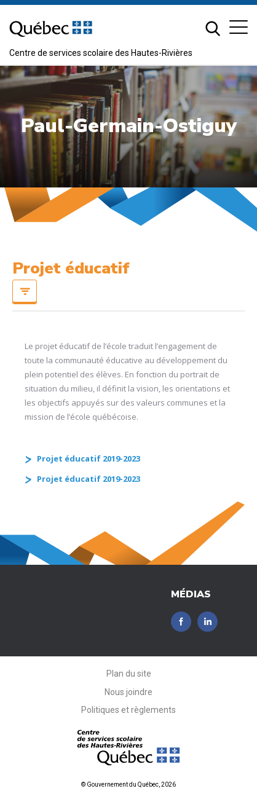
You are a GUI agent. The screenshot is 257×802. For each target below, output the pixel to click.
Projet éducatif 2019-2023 (88, 458)
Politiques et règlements (128, 710)
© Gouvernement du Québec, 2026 (128, 784)
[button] (238, 27)
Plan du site (128, 673)
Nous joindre (128, 692)
